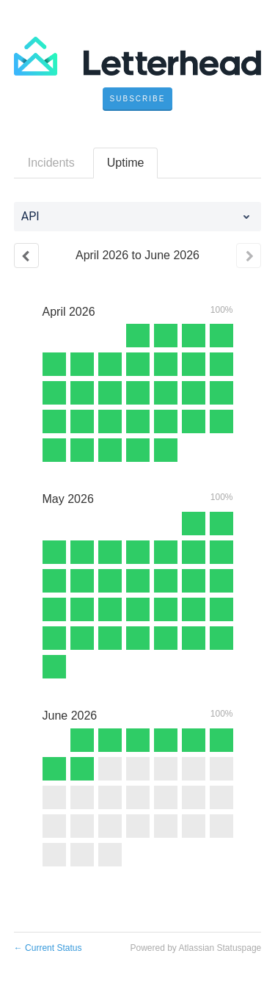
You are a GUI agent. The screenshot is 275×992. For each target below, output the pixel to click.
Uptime (125, 162)
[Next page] (248, 255)
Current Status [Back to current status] (48, 948)
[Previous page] (26, 255)
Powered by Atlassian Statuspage (195, 948)
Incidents (51, 162)
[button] (138, 99)
